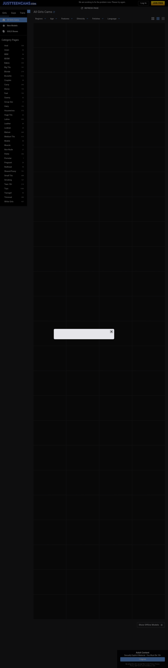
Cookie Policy (149, 664)
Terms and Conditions (144, 666)
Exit (154, 666)
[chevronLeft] (28, 11)
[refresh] (54, 12)
